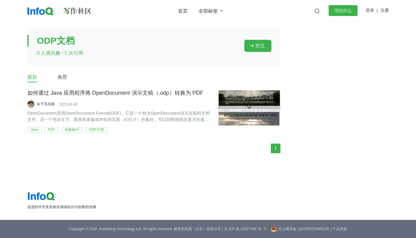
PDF (51, 130)
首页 (183, 11)
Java (34, 130)
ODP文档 (96, 130)
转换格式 (72, 130)
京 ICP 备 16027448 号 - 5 (245, 229)
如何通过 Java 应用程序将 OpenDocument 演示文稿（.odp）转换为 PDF (115, 93)
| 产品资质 (339, 229)
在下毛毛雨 (46, 104)
